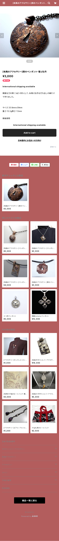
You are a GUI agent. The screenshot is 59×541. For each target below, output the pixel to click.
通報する (53, 147)
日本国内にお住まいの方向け (29, 140)
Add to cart (29, 132)
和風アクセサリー (9, 457)
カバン (4, 472)
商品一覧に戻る (29, 500)
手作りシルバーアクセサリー (13, 449)
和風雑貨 (6, 488)
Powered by (29, 516)
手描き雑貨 (6, 480)
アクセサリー (7, 465)
